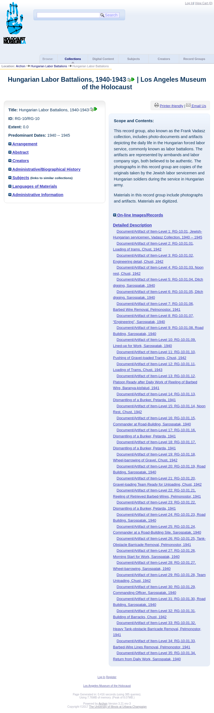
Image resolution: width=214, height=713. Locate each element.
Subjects (133, 59)
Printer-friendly (171, 106)
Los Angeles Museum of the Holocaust (107, 685)
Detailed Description (132, 225)
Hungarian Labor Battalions (49, 66)
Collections (73, 59)
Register (111, 677)
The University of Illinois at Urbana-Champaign (118, 706)
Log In (189, 3)
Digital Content (103, 59)
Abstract (18, 152)
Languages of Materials (32, 186)
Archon (20, 66)
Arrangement (22, 144)
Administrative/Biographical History (44, 169)
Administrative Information (36, 194)
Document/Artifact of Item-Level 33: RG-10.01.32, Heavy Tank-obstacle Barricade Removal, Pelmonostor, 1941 (157, 629)
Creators (164, 59)
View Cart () (204, 3)
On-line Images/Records (138, 215)
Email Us (199, 106)
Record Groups (194, 59)
